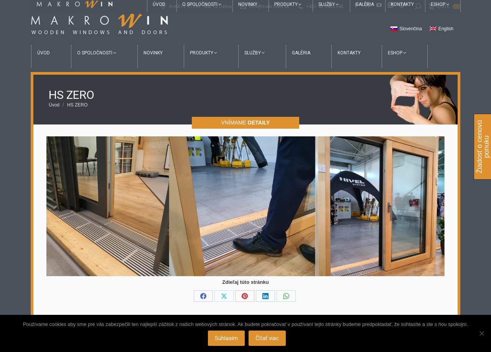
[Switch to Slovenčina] (406, 29)
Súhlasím (227, 338)
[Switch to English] (441, 29)
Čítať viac (268, 338)
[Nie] (481, 333)
